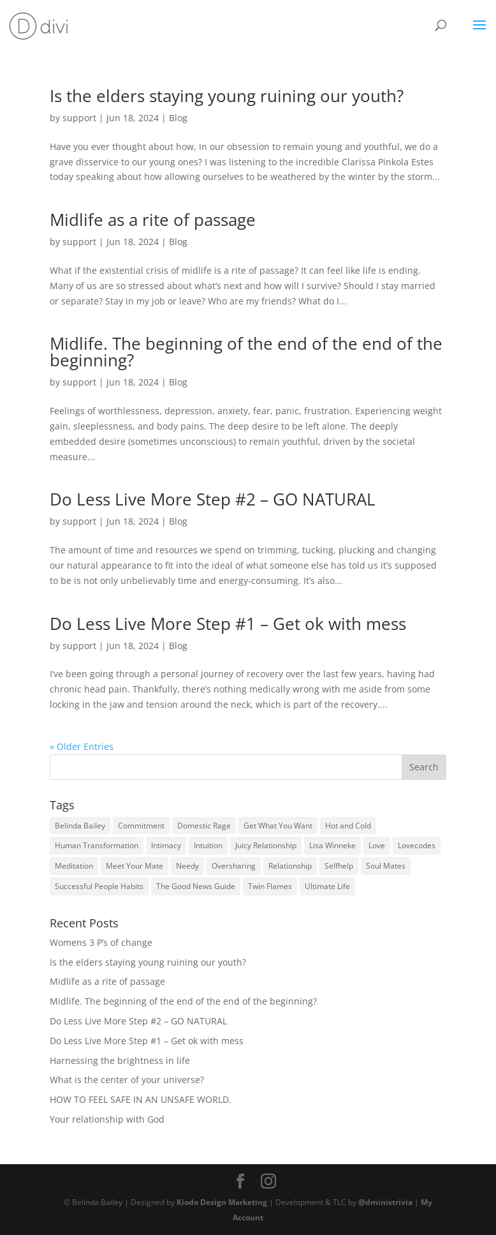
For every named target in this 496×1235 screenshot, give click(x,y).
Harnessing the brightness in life (120, 1060)
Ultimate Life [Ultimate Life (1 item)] (327, 886)
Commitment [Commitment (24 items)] (141, 825)
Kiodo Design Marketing (222, 1202)
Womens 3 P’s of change (101, 942)
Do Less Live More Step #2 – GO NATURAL (213, 499)
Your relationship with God (107, 1119)
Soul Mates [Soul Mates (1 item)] (385, 865)
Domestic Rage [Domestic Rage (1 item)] (204, 825)
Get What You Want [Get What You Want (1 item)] (278, 825)
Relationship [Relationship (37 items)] (290, 865)
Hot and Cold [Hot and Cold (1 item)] (348, 825)
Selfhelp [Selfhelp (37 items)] (339, 865)
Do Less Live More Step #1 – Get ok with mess (228, 623)
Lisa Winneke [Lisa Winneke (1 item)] (332, 845)
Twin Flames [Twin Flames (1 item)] (270, 886)
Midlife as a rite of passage (153, 219)
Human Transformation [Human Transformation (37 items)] (96, 845)
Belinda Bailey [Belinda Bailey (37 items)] (80, 825)
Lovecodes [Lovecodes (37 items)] (416, 845)
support (79, 118)
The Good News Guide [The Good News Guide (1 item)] (195, 886)
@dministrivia (385, 1202)
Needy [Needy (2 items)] (187, 865)
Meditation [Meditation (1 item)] (74, 865)
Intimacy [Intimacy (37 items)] (166, 845)
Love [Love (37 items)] (376, 845)
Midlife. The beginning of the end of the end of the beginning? (246, 351)
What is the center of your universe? (127, 1080)
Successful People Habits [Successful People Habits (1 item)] (99, 886)
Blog (178, 118)
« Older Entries (81, 746)
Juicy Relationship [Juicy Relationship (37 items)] (265, 845)
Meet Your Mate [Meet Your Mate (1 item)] (134, 865)
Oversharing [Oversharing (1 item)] (234, 865)
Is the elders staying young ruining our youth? (227, 95)
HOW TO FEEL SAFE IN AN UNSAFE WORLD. (140, 1099)
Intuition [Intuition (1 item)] (208, 845)
